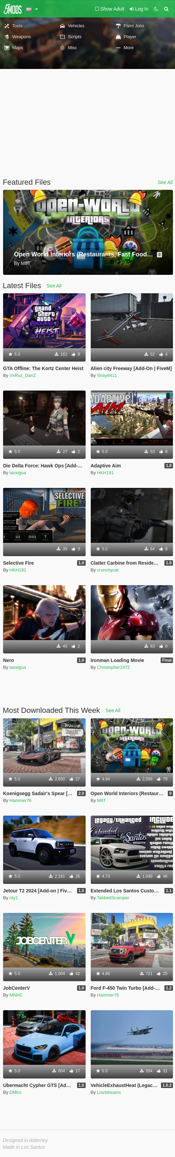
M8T (101, 800)
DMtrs (15, 1092)
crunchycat (107, 570)
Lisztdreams (109, 1092)
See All (165, 182)
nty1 (14, 897)
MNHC (16, 995)
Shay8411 (107, 375)
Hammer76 (20, 800)
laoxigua (18, 472)
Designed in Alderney (25, 1140)
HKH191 (105, 472)
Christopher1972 (113, 667)
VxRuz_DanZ (23, 375)
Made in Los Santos (24, 1147)
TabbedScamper (113, 897)
